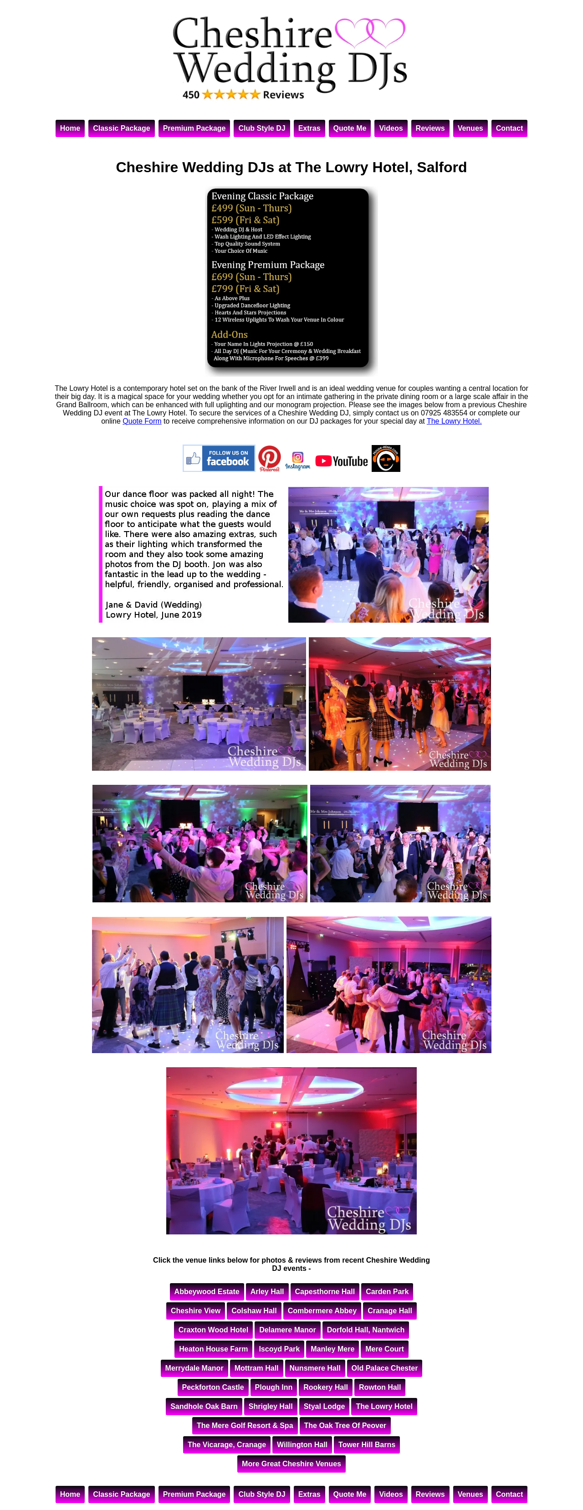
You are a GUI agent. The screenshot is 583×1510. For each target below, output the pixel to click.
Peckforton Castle (213, 1387)
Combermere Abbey (322, 1311)
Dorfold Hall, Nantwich (366, 1330)
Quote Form (142, 421)
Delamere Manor (287, 1330)
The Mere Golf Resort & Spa (245, 1425)
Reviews (430, 128)
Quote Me (350, 128)
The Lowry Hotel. (454, 421)
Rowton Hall (380, 1387)
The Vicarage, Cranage (227, 1445)
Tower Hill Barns (366, 1445)
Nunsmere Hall (315, 1368)
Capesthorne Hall (325, 1291)
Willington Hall (302, 1445)
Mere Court (384, 1349)
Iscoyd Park (279, 1349)
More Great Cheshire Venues (291, 1464)
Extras (309, 128)
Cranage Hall (390, 1311)
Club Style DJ (261, 128)
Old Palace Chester (385, 1368)
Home (70, 128)
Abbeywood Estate (207, 1291)
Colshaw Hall (254, 1311)
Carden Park (387, 1291)
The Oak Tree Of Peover (345, 1425)
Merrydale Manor (194, 1368)
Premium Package (194, 128)
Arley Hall (267, 1291)
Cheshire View (195, 1311)
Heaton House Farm (213, 1349)
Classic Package (121, 128)
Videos (391, 128)
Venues (470, 128)
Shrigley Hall (271, 1406)
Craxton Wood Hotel (213, 1330)
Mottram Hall (257, 1368)
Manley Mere (332, 1349)
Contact (509, 128)
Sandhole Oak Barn (204, 1406)
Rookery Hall (325, 1387)
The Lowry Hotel (384, 1406)
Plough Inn (274, 1387)
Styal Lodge (324, 1406)
